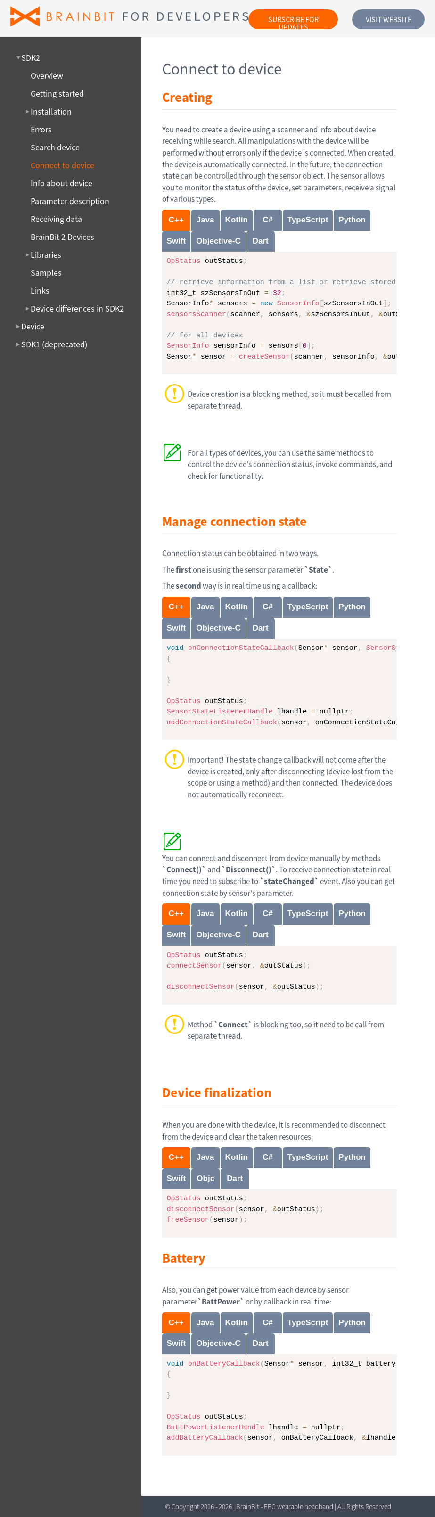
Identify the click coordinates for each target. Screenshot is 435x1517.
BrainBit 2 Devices (62, 237)
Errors (41, 129)
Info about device (61, 183)
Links (40, 291)
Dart (261, 241)
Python (352, 219)
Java (205, 219)
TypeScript (307, 219)
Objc (205, 1178)
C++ (176, 219)
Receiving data (56, 219)
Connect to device (62, 165)
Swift (176, 241)
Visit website (388, 19)
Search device (55, 147)
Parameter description (70, 201)
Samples (46, 273)
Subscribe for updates (293, 22)
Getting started (57, 94)
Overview (47, 76)
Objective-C (218, 241)
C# (268, 219)
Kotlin (236, 219)
